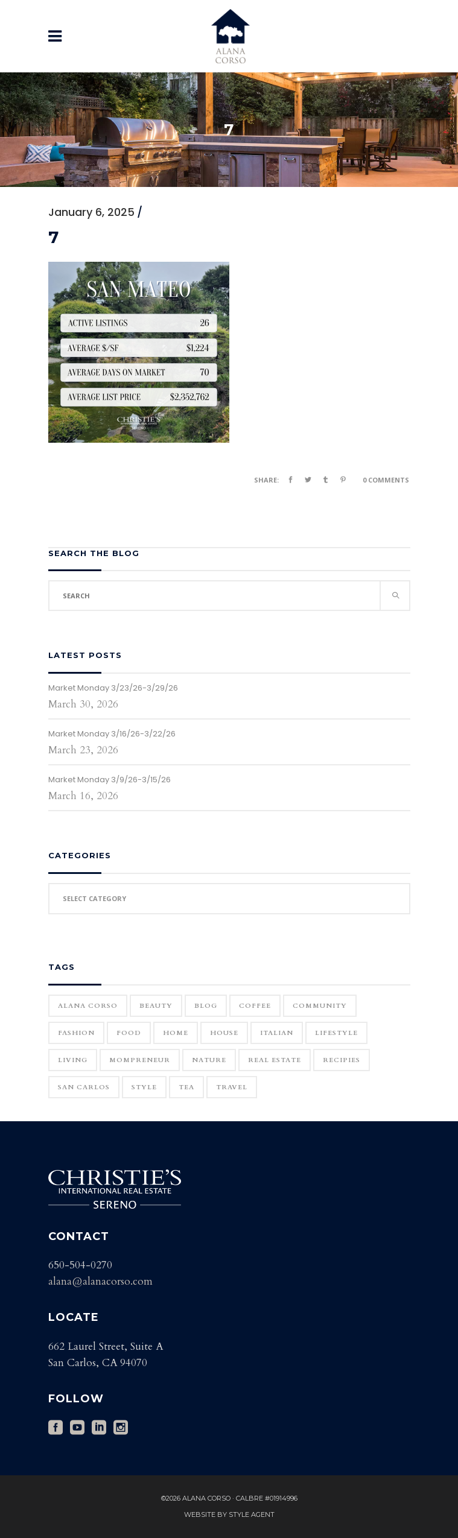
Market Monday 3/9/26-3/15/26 (109, 779)
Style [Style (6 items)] (144, 1087)
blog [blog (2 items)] (205, 1005)
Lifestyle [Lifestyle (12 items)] (336, 1032)
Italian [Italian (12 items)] (276, 1032)
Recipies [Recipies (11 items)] (341, 1060)
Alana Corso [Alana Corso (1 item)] (88, 1005)
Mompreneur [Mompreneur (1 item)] (139, 1060)
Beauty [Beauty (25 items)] (156, 1005)
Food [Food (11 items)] (128, 1032)
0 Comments (386, 479)
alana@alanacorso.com (100, 1281)
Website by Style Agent (229, 1514)
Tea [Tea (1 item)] (186, 1087)
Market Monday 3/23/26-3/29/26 (113, 688)
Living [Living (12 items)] (72, 1060)
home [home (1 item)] (175, 1032)
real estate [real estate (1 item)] (274, 1060)
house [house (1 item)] (224, 1032)
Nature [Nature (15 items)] (209, 1060)
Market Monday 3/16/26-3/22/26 (112, 733)
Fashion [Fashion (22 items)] (76, 1032)
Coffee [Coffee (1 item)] (255, 1005)
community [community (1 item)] (320, 1005)
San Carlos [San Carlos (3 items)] (84, 1087)
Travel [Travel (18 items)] (231, 1087)
